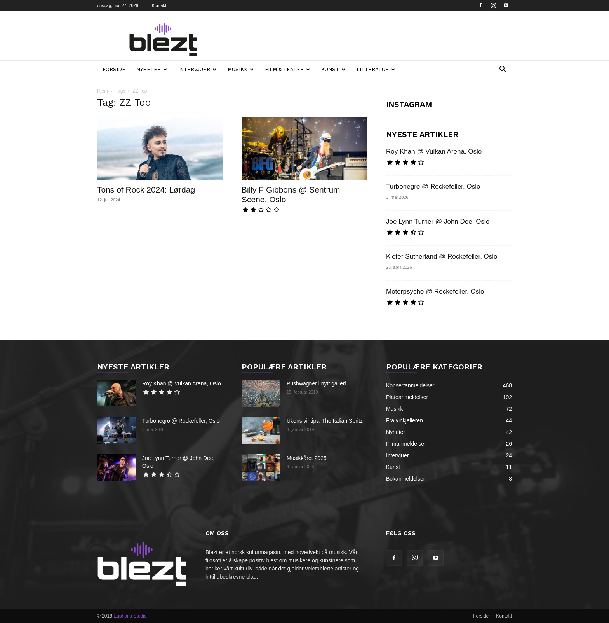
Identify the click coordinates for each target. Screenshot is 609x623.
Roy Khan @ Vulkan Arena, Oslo (434, 151)
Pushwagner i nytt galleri (316, 383)
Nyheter (151, 69)
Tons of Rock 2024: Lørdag (146, 189)
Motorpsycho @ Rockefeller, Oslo (435, 291)
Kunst (333, 69)
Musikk (241, 69)
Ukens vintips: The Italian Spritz (325, 421)
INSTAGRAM (409, 104)
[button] (502, 70)
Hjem (102, 91)
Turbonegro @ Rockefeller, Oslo (433, 186)
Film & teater (287, 69)
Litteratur (376, 69)
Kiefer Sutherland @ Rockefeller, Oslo (442, 256)
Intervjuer (197, 69)
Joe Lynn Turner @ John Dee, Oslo (437, 221)
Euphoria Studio (129, 616)
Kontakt (159, 5)
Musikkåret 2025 (307, 458)
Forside (114, 69)
